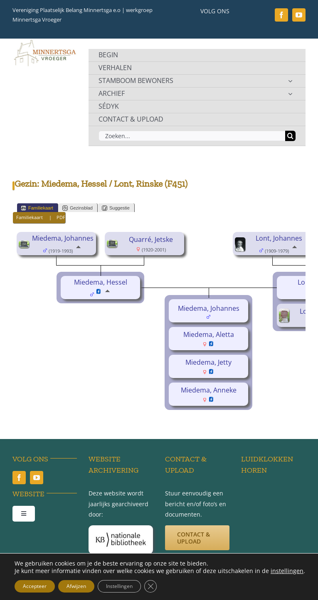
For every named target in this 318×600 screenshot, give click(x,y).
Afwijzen (76, 586)
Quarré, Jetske (151, 239)
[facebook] (281, 15)
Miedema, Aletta (208, 334)
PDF (61, 217)
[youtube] (299, 15)
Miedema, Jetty (208, 362)
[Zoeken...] (192, 136)
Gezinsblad (77, 208)
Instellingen (119, 586)
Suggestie (116, 208)
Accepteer (35, 586)
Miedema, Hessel (100, 282)
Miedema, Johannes (63, 238)
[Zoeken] (290, 136)
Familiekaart (37, 208)
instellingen (287, 571)
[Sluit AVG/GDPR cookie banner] (150, 586)
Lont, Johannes (279, 238)
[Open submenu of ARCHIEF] (290, 94)
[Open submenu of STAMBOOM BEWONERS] (290, 81)
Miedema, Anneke (209, 390)
